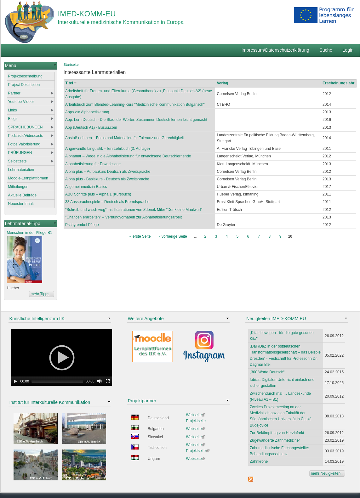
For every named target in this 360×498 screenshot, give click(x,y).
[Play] (15, 381)
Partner (14, 93)
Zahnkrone (259, 461)
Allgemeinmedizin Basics (86, 186)
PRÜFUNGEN (20, 152)
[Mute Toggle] (99, 381)
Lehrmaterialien (21, 169)
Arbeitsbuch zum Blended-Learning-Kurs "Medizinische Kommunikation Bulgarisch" (135, 104)
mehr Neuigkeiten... (327, 473)
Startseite (71, 64)
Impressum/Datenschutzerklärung (275, 50)
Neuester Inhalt (21, 203)
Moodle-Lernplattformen (28, 178)
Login (347, 50)
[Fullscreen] (107, 381)
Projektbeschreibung (25, 76)
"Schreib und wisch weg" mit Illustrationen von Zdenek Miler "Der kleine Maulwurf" (133, 209)
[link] (30, 66)
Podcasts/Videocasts (25, 135)
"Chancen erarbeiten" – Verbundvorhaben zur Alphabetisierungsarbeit (123, 217)
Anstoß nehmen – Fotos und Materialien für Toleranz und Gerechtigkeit (124, 138)
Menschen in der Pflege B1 (29, 232)
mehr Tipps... (41, 294)
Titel (71, 83)
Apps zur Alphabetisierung (87, 112)
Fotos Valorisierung (24, 144)
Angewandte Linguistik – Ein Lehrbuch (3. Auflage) (107, 148)
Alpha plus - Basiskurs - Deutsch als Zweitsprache (107, 179)
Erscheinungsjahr (338, 83)
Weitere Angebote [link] (146, 318)
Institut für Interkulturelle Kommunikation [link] (49, 402)
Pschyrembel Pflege (82, 225)
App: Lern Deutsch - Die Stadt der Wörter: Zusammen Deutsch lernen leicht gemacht (136, 119)
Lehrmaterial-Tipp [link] (22, 223)
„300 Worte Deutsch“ (267, 372)
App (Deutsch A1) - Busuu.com (91, 127)
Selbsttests (17, 161)
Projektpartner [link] (142, 400)
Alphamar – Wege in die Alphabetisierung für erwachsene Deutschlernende (128, 156)
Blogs (13, 118)
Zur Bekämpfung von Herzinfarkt (277, 433)
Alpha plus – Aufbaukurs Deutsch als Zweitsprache (107, 171)
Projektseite (196, 421)
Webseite (196, 415)
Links (12, 110)
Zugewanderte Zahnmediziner (275, 440)
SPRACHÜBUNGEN (25, 127)
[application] (61, 357)
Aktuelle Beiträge (22, 195)
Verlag (222, 83)
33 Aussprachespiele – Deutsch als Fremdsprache (107, 202)
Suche (325, 50)
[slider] (57, 381)
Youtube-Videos (21, 101)
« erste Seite (140, 236)
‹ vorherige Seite (173, 236)
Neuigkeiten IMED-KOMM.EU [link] (276, 318)
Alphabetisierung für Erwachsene (93, 164)
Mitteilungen (18, 186)
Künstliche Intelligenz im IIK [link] (37, 318)
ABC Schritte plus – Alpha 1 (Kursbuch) (98, 194)
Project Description (24, 84)
